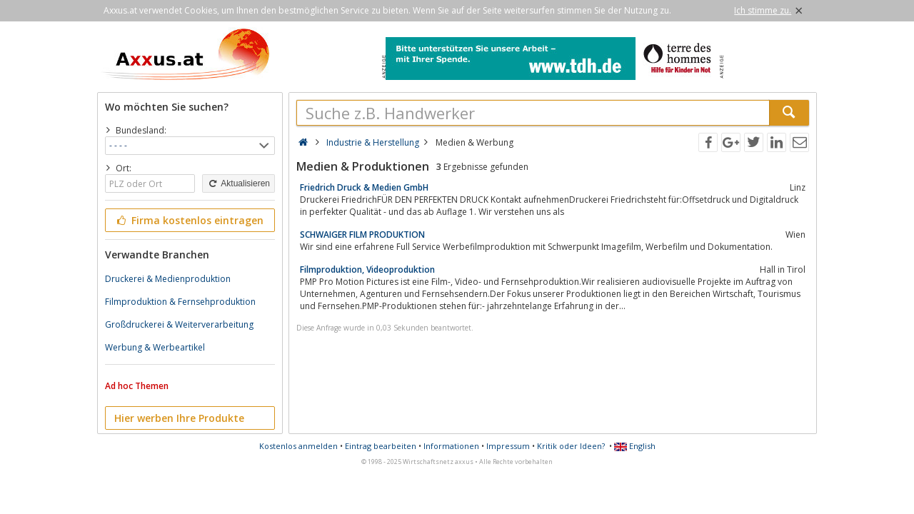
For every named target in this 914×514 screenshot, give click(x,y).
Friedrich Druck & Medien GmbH (364, 187)
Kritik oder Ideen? (571, 445)
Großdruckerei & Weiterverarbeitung (179, 324)
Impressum (508, 445)
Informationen (451, 445)
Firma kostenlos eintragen (188, 220)
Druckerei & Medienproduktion (168, 279)
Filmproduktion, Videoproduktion (367, 269)
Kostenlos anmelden (298, 445)
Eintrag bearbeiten (380, 445)
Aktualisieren (238, 183)
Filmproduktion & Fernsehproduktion (180, 302)
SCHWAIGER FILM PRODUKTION (362, 234)
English (635, 445)
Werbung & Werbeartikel (155, 347)
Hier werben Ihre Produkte (179, 418)
